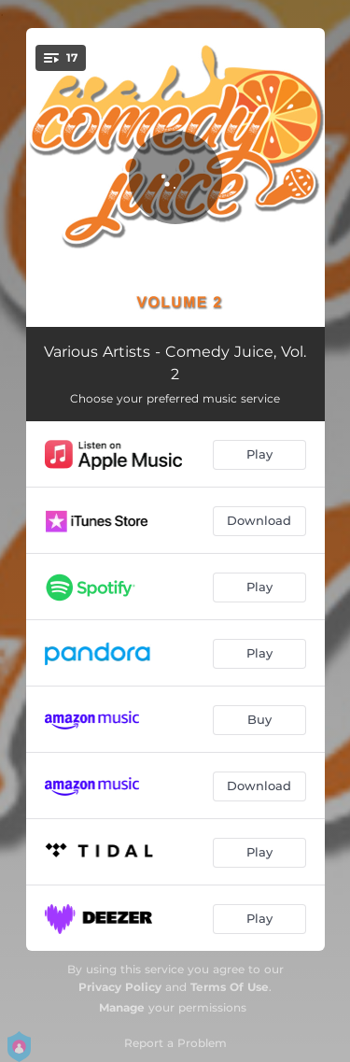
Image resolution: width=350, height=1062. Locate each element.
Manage (122, 1007)
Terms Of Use (229, 987)
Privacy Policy (119, 987)
